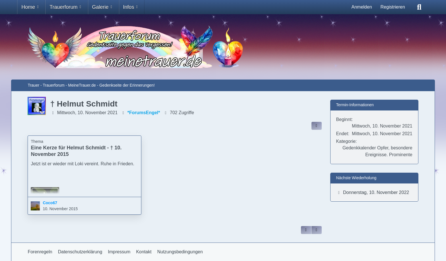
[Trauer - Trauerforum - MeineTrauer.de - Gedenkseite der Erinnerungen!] (222, 47)
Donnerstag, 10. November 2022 (376, 192)
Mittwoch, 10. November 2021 (87, 112)
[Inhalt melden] (316, 230)
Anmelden (361, 7)
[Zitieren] (306, 230)
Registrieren (393, 7)
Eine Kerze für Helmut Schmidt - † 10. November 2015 (76, 151)
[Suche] (419, 7)
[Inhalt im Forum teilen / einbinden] (316, 126)
